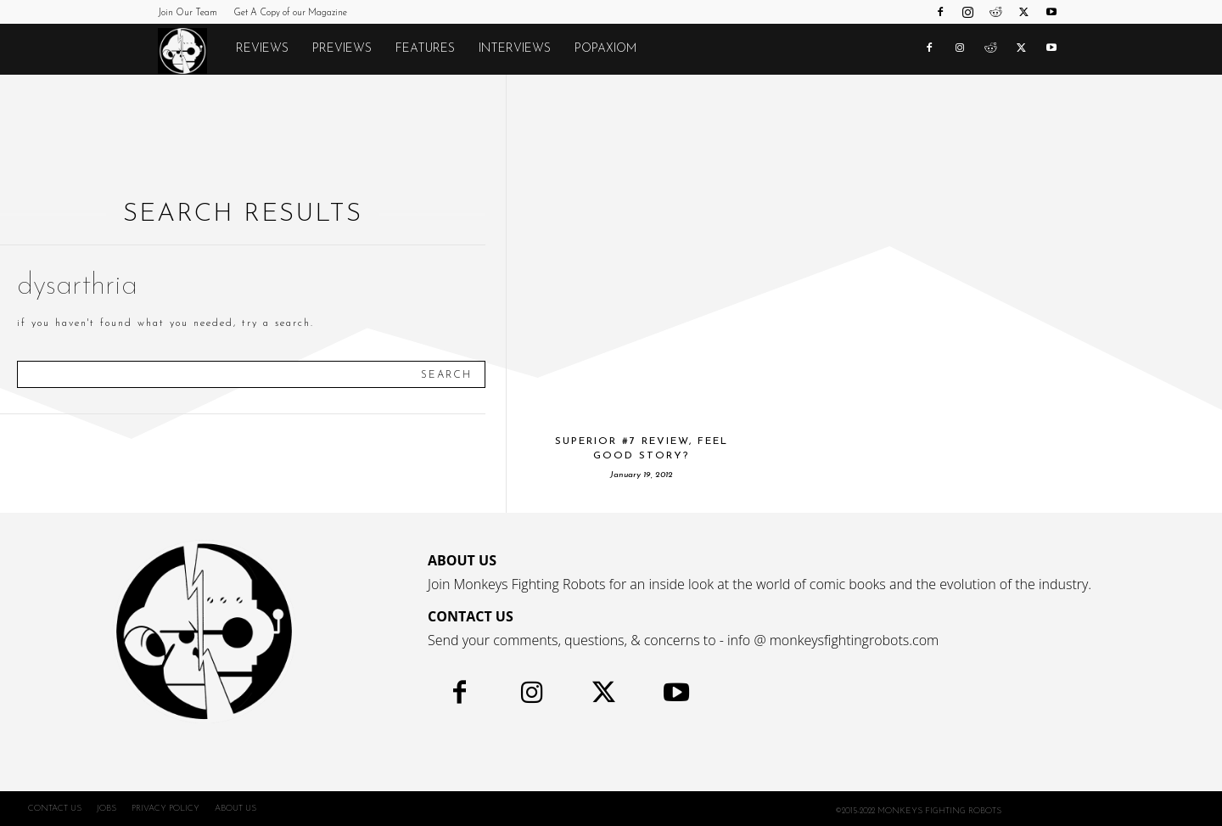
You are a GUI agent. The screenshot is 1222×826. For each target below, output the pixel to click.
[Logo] (191, 50)
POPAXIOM (605, 48)
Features (425, 48)
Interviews (515, 48)
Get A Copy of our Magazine (290, 13)
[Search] (446, 374)
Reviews (262, 48)
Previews (342, 48)
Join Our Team (187, 13)
